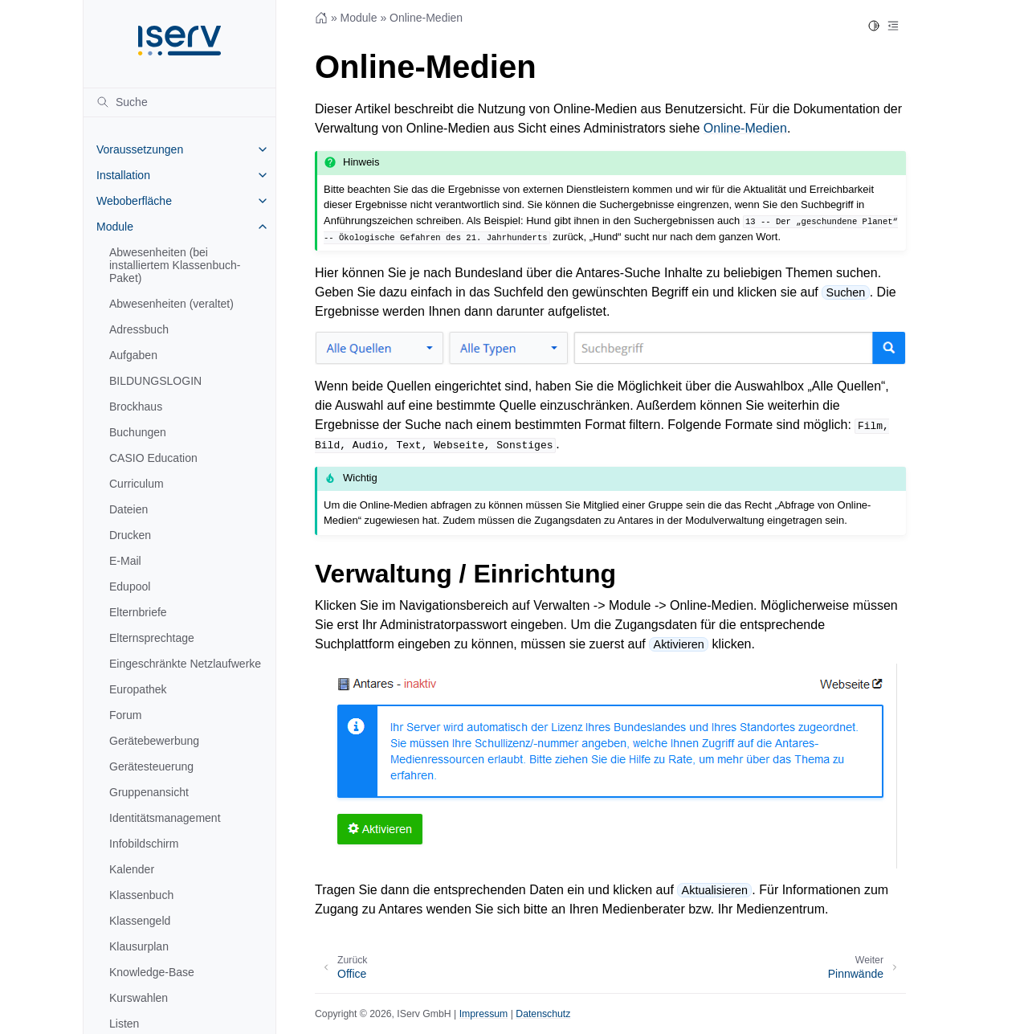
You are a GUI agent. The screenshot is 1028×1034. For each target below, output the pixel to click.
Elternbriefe (138, 612)
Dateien (128, 509)
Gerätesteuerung (151, 766)
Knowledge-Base (151, 972)
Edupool (129, 586)
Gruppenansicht (149, 792)
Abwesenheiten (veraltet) (171, 303)
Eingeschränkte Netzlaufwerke (185, 663)
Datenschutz (543, 1014)
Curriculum (136, 483)
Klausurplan (139, 946)
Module (114, 226)
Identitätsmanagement (165, 817)
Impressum (483, 1014)
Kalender (131, 869)
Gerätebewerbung (154, 740)
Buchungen (137, 432)
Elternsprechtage (151, 637)
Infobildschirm (143, 843)
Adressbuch (139, 329)
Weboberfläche (134, 200)
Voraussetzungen (139, 149)
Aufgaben (133, 355)
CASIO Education (153, 458)
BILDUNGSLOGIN (155, 380)
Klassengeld (139, 920)
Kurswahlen (138, 997)
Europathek (138, 689)
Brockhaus (135, 406)
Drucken (130, 535)
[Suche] (179, 102)
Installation (123, 175)
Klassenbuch (141, 895)
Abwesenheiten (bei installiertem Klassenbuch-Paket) (174, 265)
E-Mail (125, 560)
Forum (125, 715)
